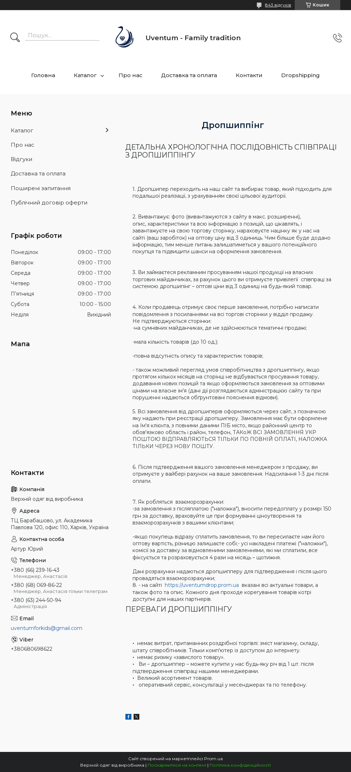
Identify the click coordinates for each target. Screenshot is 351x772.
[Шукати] (15, 38)
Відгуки (21, 159)
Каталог (85, 75)
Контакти (249, 75)
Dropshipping (300, 75)
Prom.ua (213, 758)
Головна (43, 75)
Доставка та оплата (189, 75)
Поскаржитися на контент (177, 765)
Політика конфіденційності (240, 765)
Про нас (131, 75)
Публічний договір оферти (49, 202)
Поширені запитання (41, 188)
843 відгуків (278, 5)
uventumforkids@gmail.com (46, 628)
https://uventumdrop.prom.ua (202, 585)
